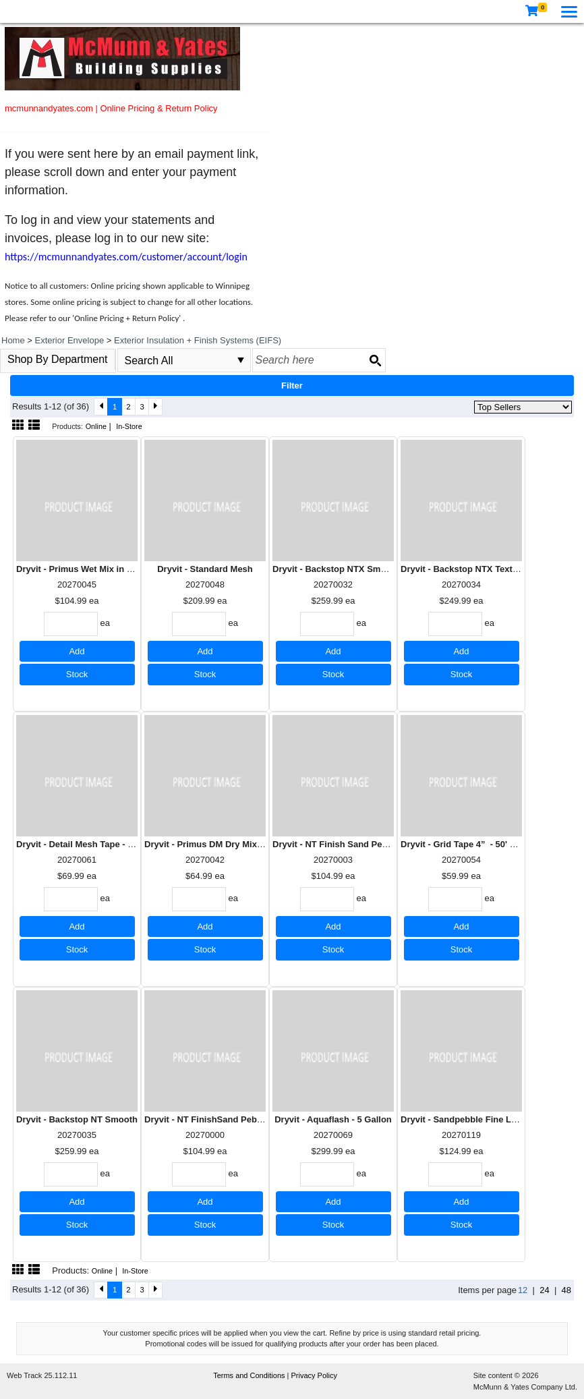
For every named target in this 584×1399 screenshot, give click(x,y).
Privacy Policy (314, 1375)
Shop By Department (57, 359)
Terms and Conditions (250, 1375)
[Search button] (375, 360)
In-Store (129, 426)
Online (96, 426)
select (240, 360)
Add (76, 651)
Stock (77, 674)
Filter (292, 385)
